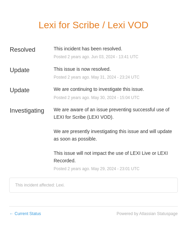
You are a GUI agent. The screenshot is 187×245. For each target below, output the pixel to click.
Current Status (25, 213)
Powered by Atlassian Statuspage (147, 213)
